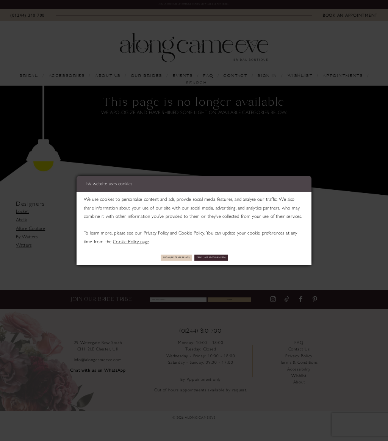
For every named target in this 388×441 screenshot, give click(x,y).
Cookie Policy (191, 230)
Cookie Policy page (131, 238)
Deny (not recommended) (233, 257)
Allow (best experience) (155, 257)
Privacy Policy (156, 230)
